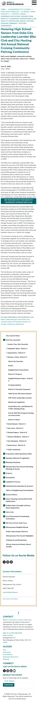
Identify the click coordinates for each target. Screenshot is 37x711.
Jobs (4, 650)
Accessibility (7, 654)
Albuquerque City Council (19, 9)
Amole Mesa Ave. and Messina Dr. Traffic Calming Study (20, 408)
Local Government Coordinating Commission (17, 517)
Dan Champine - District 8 (16, 441)
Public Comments (13, 449)
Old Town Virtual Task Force (16, 523)
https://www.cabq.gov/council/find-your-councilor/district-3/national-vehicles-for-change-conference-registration (16, 321)
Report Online (8, 635)
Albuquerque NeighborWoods (17, 527)
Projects (9, 473)
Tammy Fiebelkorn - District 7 (18, 437)
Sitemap (6, 659)
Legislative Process (13, 482)
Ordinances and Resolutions (16, 540)
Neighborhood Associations (18, 370)
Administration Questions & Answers (19, 486)
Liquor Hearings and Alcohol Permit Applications (19, 500)
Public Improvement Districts (17, 531)
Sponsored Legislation (16, 402)
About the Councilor (15, 361)
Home (3, 9)
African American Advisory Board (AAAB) (18, 545)
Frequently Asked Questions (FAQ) (19, 454)
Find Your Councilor (10, 12)
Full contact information (10, 599)
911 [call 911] (14, 638)
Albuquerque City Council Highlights (19, 536)
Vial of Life (10, 512)
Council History (11, 495)
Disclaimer (7, 652)
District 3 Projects (15, 374)
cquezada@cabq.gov (10, 592)
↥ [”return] (18, 613)
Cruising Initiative (14, 385)
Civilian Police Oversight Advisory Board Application (18, 507)
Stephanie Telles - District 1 (17, 348)
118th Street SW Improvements (20, 394)
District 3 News (19, 14)
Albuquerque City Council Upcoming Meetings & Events (19, 468)
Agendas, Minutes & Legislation (17, 458)
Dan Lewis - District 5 (15, 428)
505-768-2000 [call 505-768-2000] (16, 633)
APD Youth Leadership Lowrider (20, 398)
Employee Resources (10, 657)
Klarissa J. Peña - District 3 (17, 357)
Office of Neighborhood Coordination (19, 490)
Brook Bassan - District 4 (16, 424)
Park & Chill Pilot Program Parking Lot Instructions (21, 414)
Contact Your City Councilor (17, 344)
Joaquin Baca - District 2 (16, 353)
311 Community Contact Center (17, 620)
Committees (10, 477)
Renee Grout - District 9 (16, 445)
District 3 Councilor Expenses (19, 389)
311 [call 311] (8, 633)
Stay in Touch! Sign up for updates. (15, 678)
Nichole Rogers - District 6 (17, 432)
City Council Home (13, 336)
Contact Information (12, 571)
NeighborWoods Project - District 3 (20, 380)
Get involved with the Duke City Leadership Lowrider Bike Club (18, 201)
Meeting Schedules (13, 462)
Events (10, 366)
